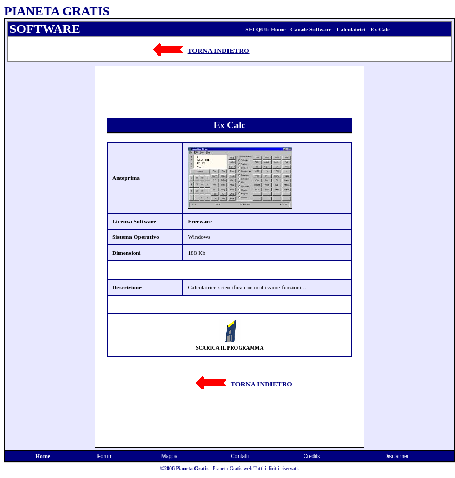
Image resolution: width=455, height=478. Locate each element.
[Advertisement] (50, 223)
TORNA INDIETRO (219, 51)
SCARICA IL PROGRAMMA (229, 348)
